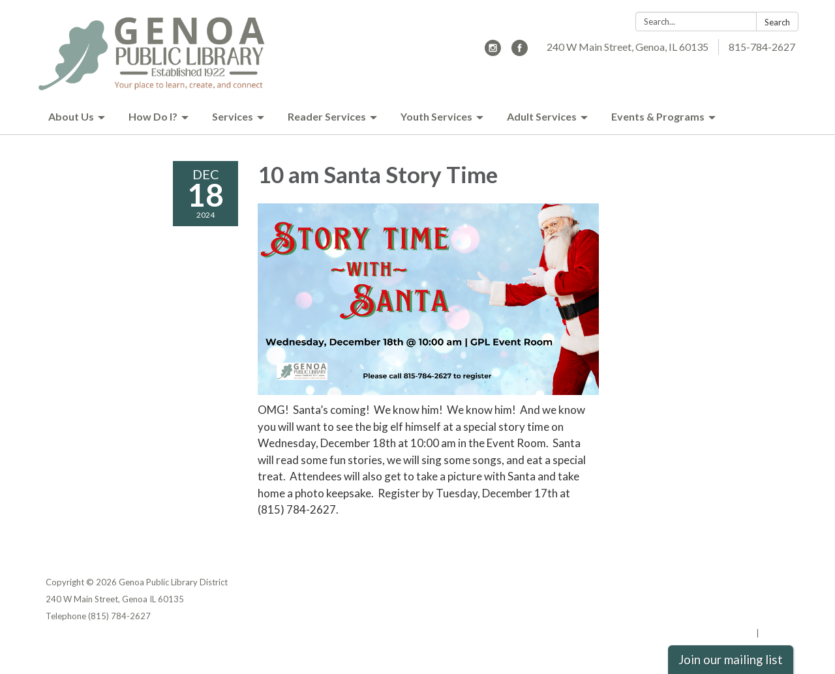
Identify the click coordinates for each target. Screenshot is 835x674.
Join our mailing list (730, 659)
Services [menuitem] (232, 116)
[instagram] (493, 52)
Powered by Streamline (706, 633)
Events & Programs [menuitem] (658, 116)
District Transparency (743, 599)
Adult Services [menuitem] (542, 116)
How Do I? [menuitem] (153, 116)
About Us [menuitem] (71, 116)
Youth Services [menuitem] (436, 116)
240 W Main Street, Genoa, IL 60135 (627, 46)
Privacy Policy (761, 582)
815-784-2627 (762, 46)
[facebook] (519, 52)
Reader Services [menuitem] (327, 116)
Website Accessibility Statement (720, 616)
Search (777, 22)
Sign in (775, 633)
